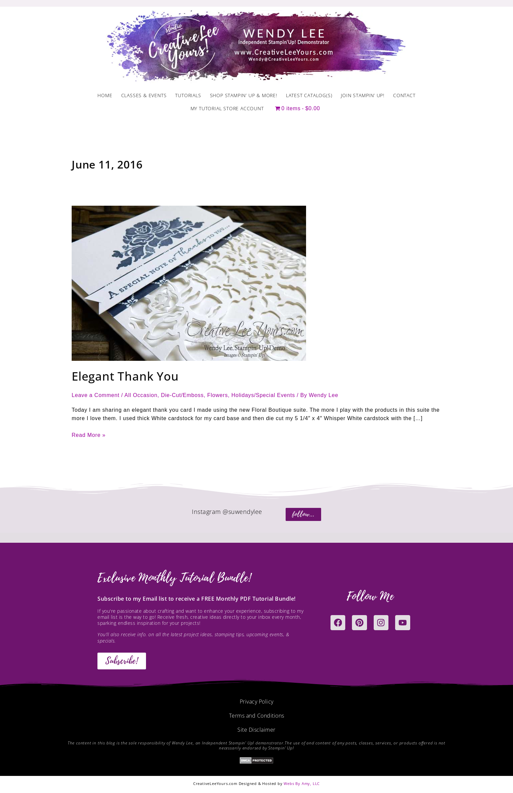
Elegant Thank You (125, 376)
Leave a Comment (96, 395)
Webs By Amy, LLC (302, 783)
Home (104, 95)
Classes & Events (144, 95)
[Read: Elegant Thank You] (189, 283)
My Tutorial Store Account (227, 108)
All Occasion (141, 395)
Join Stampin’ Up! (362, 95)
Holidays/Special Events (263, 395)
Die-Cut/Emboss (182, 395)
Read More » (88, 434)
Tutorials (188, 95)
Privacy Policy (257, 701)
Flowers (217, 395)
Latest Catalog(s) (309, 95)
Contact (404, 95)
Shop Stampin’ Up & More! (243, 95)
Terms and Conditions (256, 715)
